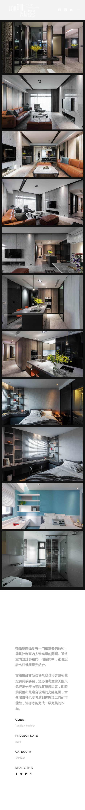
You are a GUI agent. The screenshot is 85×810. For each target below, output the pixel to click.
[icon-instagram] (66, 9)
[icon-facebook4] (60, 9)
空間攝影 (20, 757)
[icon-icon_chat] (71, 9)
